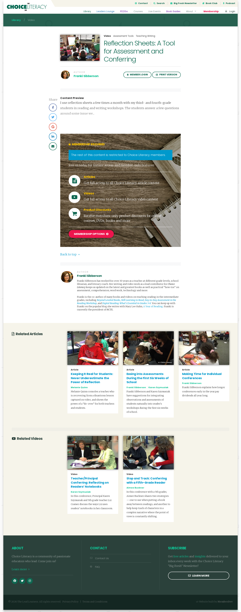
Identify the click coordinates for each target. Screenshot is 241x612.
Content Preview (72, 101)
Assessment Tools (123, 39)
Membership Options (91, 237)
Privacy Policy (70, 604)
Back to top (70, 257)
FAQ (95, 569)
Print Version (166, 77)
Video (107, 39)
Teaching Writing (145, 39)
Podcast (229, 3)
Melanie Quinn (79, 389)
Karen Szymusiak (158, 389)
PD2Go (123, 11)
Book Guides (173, 11)
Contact (141, 3)
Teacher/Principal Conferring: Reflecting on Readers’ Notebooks (90, 485)
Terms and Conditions (95, 604)
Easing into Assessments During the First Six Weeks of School (148, 380)
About (191, 11)
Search (159, 3)
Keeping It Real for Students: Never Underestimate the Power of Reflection (92, 380)
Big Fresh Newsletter (183, 3)
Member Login (137, 77)
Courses (137, 11)
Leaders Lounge (105, 11)
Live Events (154, 11)
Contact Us (99, 560)
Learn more (20, 571)
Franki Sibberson (86, 79)
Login (229, 11)
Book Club (210, 3)
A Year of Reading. (153, 308)
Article (74, 372)
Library (86, 11)
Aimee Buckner (135, 490)
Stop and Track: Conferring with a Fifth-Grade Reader (147, 483)
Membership (211, 11)
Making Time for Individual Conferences (202, 378)
